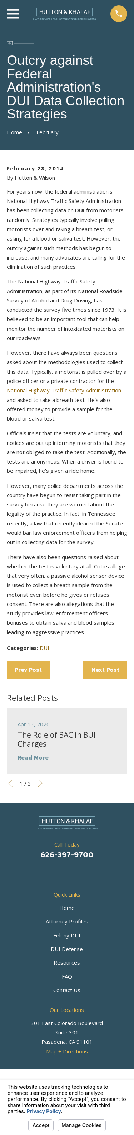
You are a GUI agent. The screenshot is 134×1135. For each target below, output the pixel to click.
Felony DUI (66, 935)
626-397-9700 (67, 854)
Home (67, 907)
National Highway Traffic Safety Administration (64, 390)
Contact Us (66, 990)
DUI (44, 647)
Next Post (105, 670)
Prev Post (28, 670)
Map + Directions (67, 1051)
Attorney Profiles (67, 921)
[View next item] (40, 783)
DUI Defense (67, 948)
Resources (67, 962)
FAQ (67, 976)
